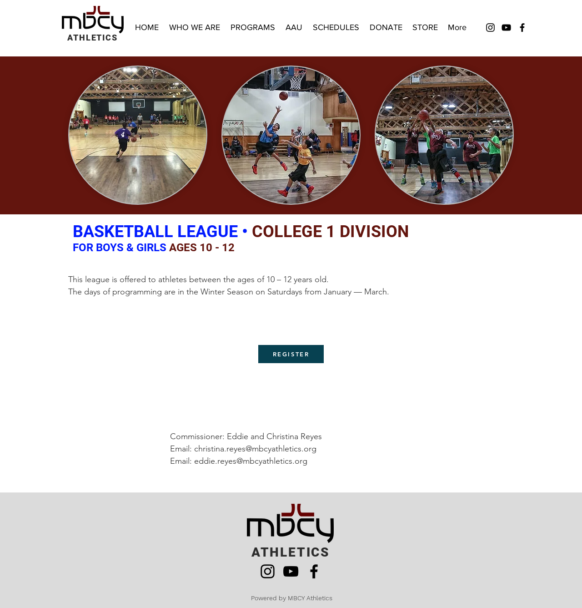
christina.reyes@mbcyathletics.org (255, 449)
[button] (253, 27)
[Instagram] (490, 27)
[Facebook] (522, 27)
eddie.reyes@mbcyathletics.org (250, 461)
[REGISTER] (291, 354)
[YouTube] (506, 27)
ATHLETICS (92, 37)
